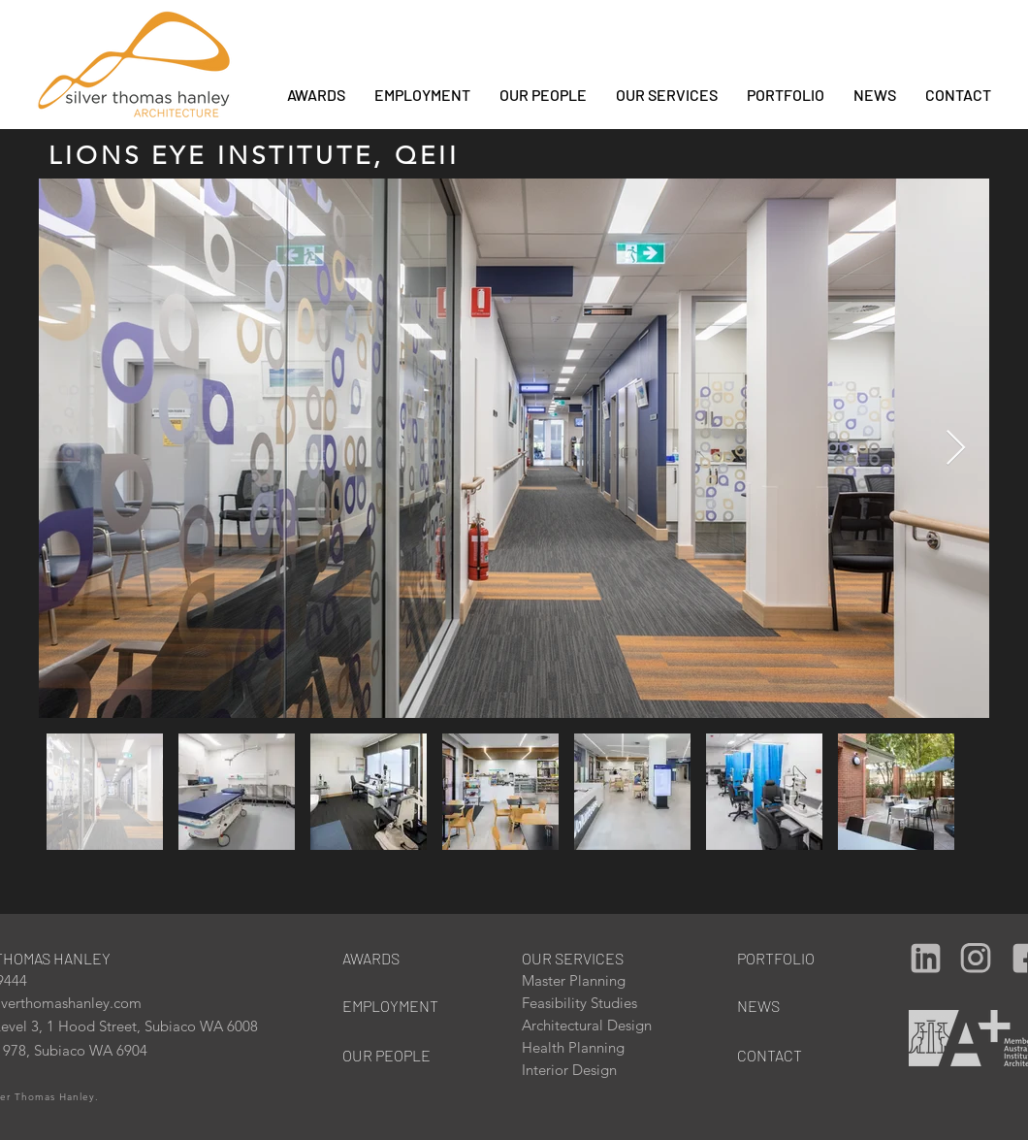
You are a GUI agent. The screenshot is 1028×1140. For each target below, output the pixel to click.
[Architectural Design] (600, 1025)
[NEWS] (789, 1005)
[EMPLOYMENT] (394, 1005)
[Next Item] (956, 449)
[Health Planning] (587, 1047)
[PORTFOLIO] (778, 958)
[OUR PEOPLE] (394, 1055)
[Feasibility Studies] (587, 1003)
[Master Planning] (587, 980)
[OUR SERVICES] (581, 958)
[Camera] (925, 957)
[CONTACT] (789, 1055)
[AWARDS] (383, 958)
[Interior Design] (587, 1070)
